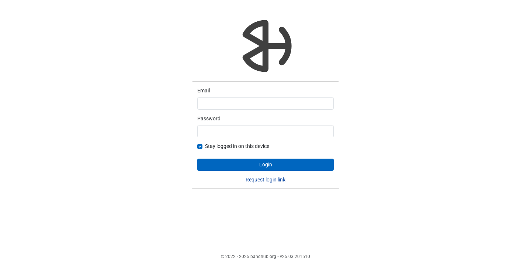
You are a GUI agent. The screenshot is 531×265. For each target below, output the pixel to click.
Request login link (265, 180)
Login (265, 164)
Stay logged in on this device (237, 146)
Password (209, 118)
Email (203, 90)
